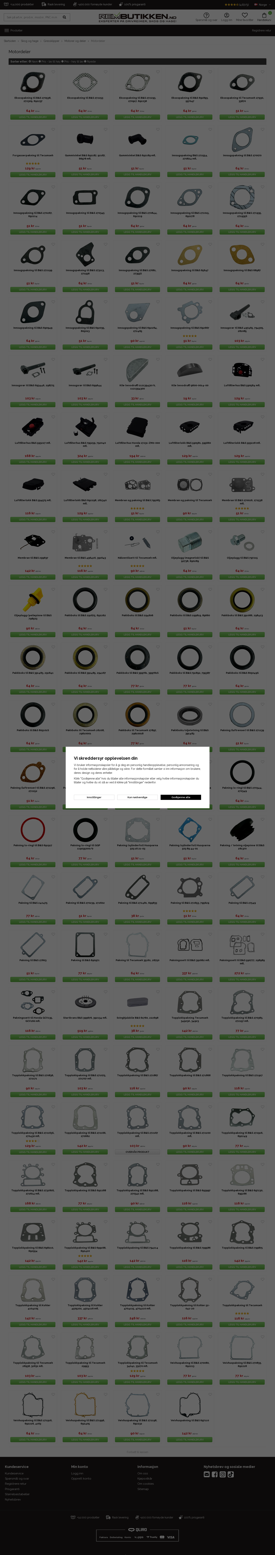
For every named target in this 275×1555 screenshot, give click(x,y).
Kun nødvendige (137, 797)
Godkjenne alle (180, 797)
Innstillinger (94, 797)
